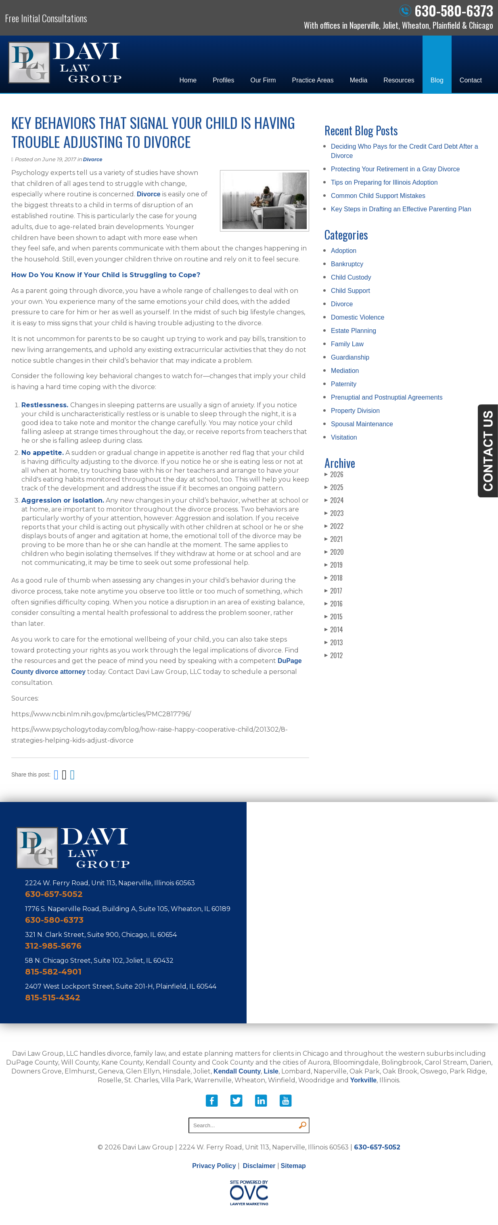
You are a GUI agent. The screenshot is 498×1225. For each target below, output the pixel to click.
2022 (333, 526)
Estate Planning (353, 330)
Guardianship (350, 357)
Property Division (355, 410)
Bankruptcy (347, 264)
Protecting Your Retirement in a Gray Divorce (395, 169)
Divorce (93, 159)
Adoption (343, 250)
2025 (333, 487)
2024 (334, 500)
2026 (333, 474)
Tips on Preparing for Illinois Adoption (384, 182)
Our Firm (263, 80)
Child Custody (351, 277)
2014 (333, 629)
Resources (398, 80)
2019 (333, 564)
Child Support (350, 290)
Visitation (344, 437)
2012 (333, 655)
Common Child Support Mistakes (378, 195)
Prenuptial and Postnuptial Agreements (387, 397)
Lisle (271, 1071)
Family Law (347, 344)
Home (188, 80)
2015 (333, 616)
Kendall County (237, 1071)
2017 (333, 590)
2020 (334, 551)
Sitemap (293, 1165)
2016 (333, 603)
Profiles (223, 80)
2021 (333, 539)
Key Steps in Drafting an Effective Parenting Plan (401, 209)
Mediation (345, 370)
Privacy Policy (214, 1165)
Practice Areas (313, 80)
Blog (437, 80)
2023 (333, 513)
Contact (471, 80)
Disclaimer (259, 1165)
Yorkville (363, 1080)
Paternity (343, 384)
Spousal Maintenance (362, 424)
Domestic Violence (357, 317)
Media (359, 80)
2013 (333, 642)
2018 (333, 577)
